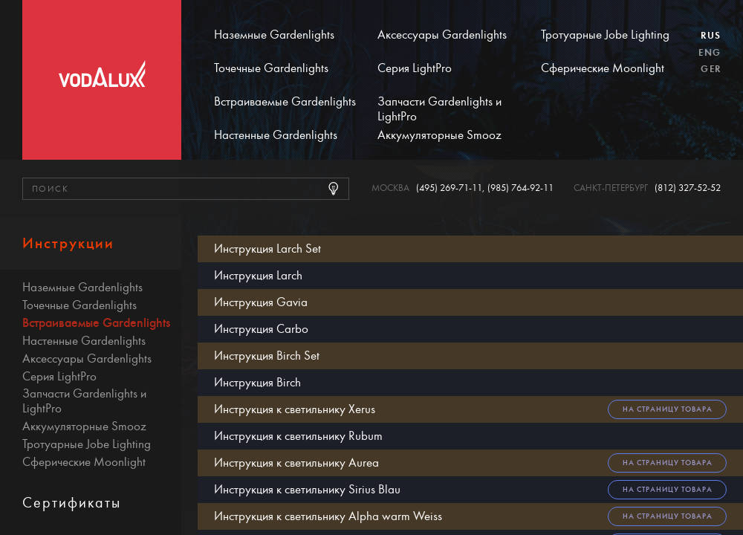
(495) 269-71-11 (449, 188)
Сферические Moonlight (602, 68)
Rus (711, 35)
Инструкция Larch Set (267, 248)
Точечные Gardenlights (271, 68)
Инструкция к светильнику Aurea (296, 462)
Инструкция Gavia (261, 302)
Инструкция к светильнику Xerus (294, 409)
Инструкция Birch (257, 382)
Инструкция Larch (258, 275)
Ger (711, 69)
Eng (709, 53)
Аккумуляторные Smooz (439, 135)
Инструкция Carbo (261, 329)
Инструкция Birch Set (266, 355)
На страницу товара (668, 409)
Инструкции (68, 243)
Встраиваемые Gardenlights (285, 101)
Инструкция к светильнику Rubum (298, 436)
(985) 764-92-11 (520, 188)
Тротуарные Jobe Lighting (605, 34)
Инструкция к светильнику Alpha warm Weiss (328, 516)
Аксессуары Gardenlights (442, 34)
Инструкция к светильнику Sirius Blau (307, 489)
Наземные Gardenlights (274, 34)
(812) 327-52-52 (688, 188)
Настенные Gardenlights (275, 135)
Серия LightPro (414, 68)
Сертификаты (71, 502)
